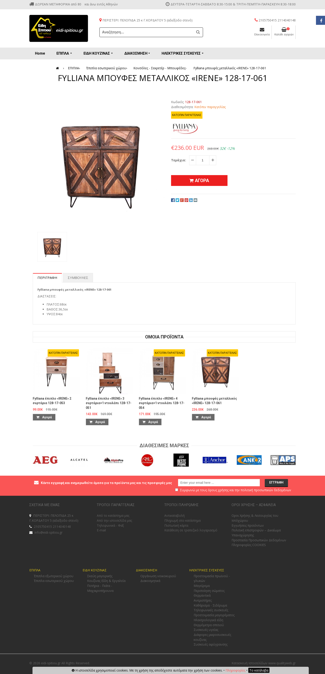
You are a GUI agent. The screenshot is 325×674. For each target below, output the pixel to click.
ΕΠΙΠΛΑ (74, 68)
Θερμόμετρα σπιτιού (209, 625)
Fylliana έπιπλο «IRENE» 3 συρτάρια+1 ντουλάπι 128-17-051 (108, 403)
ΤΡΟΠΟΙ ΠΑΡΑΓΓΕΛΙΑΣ (116, 505)
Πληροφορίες (235, 670)
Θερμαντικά (202, 595)
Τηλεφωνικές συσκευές (211, 610)
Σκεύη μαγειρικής (99, 576)
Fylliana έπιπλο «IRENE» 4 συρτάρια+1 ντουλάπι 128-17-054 (161, 403)
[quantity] (202, 160)
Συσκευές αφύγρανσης (211, 644)
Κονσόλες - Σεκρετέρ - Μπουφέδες (160, 68)
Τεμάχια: (178, 160)
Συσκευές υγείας (206, 630)
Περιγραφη (47, 277)
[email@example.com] (219, 482)
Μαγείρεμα (202, 586)
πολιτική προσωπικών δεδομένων (266, 490)
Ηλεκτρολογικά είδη (208, 620)
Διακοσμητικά (150, 581)
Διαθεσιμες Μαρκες (164, 445)
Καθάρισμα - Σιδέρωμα (210, 605)
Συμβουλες (78, 277)
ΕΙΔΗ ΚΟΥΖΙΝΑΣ (95, 570)
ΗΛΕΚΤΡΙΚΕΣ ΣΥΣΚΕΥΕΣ (206, 570)
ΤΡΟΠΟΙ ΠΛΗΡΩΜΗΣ (181, 505)
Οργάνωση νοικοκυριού (158, 576)
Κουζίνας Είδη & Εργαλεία (106, 581)
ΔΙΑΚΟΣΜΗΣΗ (146, 570)
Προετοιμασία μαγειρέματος (214, 615)
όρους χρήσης (218, 490)
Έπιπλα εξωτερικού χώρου (53, 576)
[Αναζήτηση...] (147, 32)
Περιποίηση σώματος (209, 590)
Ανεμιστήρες (203, 600)
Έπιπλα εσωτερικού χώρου (107, 68)
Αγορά (44, 417)
